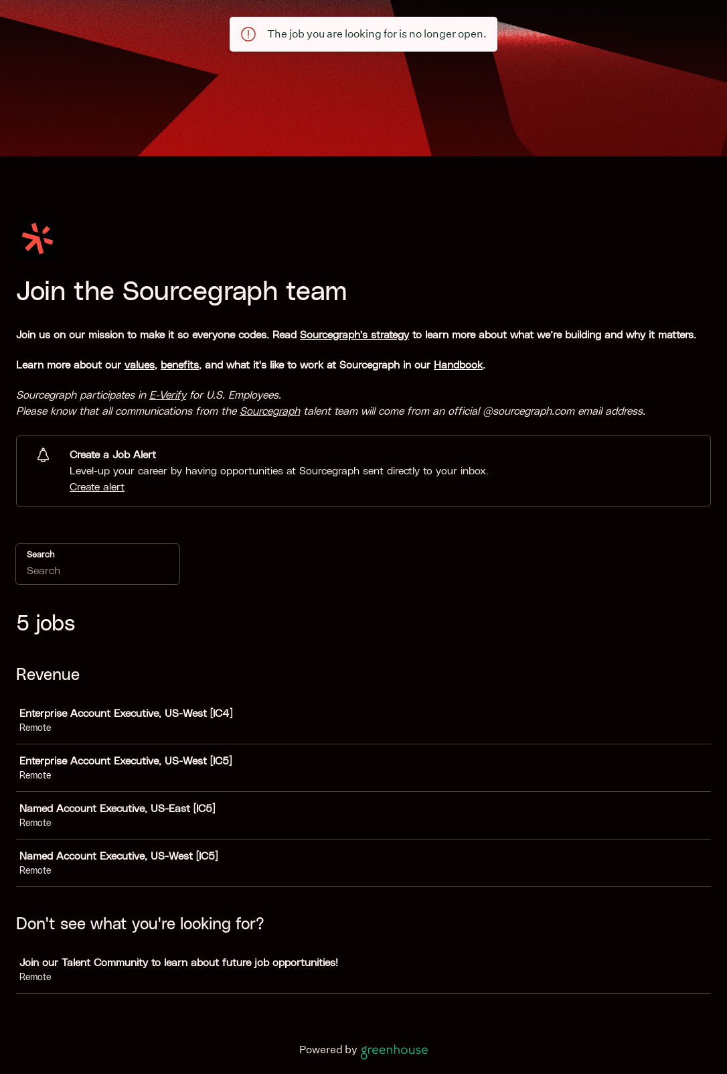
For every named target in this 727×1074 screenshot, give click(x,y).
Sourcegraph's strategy (354, 335)
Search (40, 555)
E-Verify (167, 395)
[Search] (97, 572)
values (140, 365)
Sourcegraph (270, 411)
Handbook (458, 365)
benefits (180, 365)
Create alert (97, 487)
